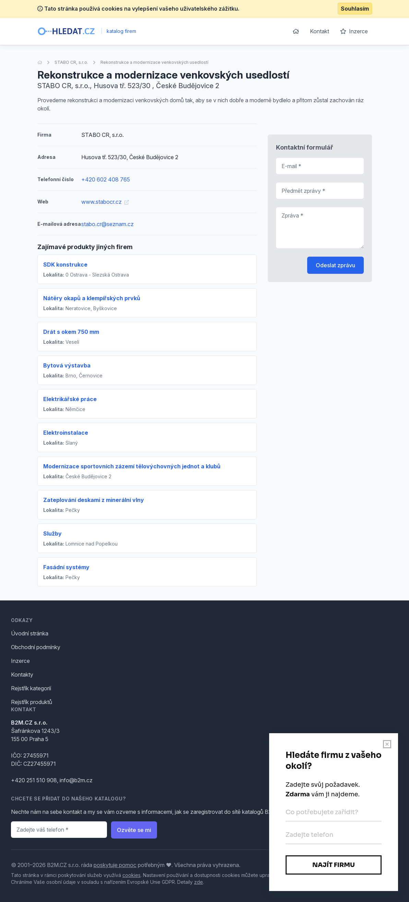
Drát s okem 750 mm (71, 331)
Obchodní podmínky (35, 647)
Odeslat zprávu (335, 265)
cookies (131, 875)
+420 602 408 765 (105, 179)
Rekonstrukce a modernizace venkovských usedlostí (154, 62)
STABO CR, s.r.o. (71, 62)
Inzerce (354, 31)
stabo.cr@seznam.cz (107, 224)
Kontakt (319, 31)
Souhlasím (355, 8)
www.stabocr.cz (105, 201)
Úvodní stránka (29, 633)
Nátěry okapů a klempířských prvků (91, 298)
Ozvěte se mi (134, 830)
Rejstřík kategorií (31, 688)
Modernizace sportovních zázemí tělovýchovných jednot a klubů (131, 466)
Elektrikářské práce (70, 399)
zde (198, 882)
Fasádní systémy (66, 567)
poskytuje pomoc (115, 865)
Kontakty (22, 674)
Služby (52, 533)
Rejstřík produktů (31, 702)
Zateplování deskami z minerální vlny (93, 499)
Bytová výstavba (67, 365)
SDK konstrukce (65, 264)
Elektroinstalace (65, 432)
